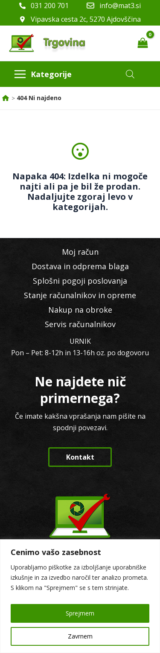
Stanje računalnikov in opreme (80, 295)
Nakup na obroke (80, 310)
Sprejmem (80, 613)
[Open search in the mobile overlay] (130, 74)
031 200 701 (50, 5)
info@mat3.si (120, 5)
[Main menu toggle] (43, 74)
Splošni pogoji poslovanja (80, 281)
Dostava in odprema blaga (80, 266)
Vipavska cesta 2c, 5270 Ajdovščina (86, 19)
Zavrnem (80, 636)
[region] (80, 596)
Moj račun (80, 252)
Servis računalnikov (80, 324)
